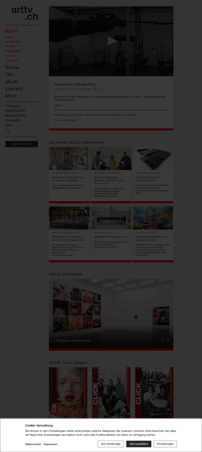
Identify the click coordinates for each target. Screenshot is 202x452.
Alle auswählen (139, 443)
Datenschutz (33, 444)
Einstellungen (165, 443)
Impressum (50, 444)
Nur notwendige (111, 443)
